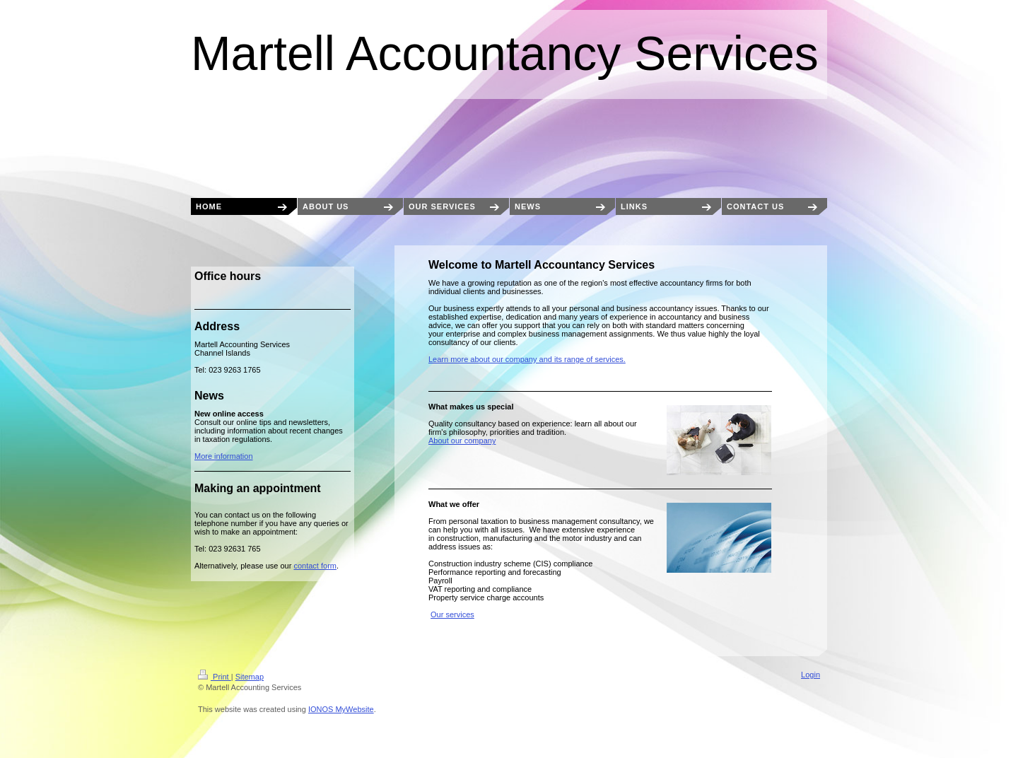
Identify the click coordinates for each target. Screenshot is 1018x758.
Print (214, 676)
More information (223, 456)
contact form (315, 565)
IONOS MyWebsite (341, 709)
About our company (462, 440)
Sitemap (249, 676)
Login (810, 674)
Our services (452, 614)
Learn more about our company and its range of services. (527, 359)
